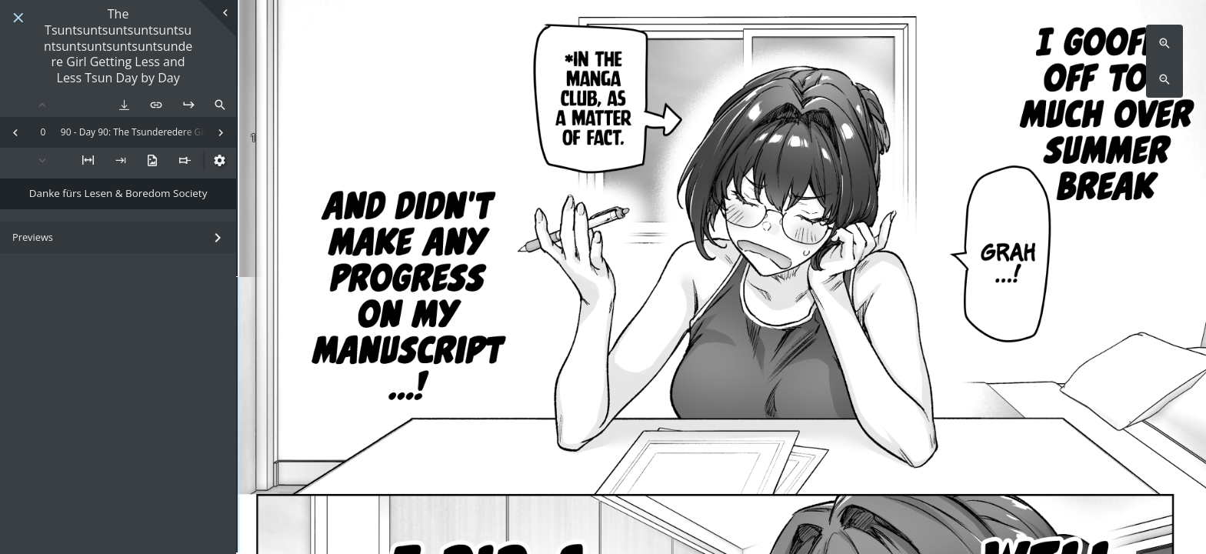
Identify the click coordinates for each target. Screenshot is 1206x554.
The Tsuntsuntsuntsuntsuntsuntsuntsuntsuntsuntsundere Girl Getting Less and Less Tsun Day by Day (118, 46)
